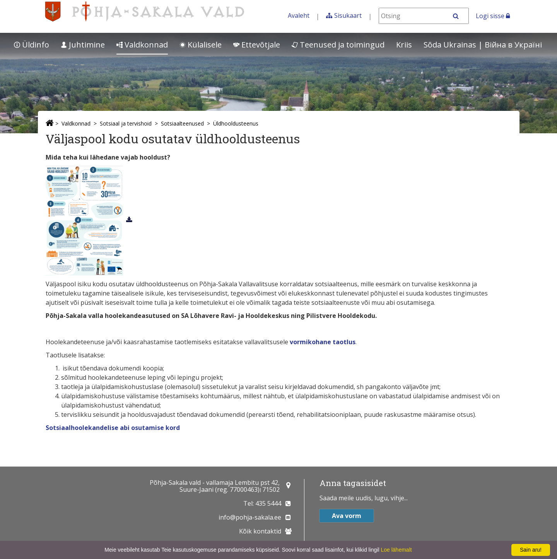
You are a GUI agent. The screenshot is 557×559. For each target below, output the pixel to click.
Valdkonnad (142, 44)
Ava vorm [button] (346, 515)
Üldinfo (31, 44)
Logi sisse (493, 16)
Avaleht (298, 15)
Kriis (404, 44)
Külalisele (200, 44)
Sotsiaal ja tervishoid (126, 123)
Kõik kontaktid (260, 531)
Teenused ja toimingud (338, 44)
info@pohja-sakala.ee (250, 517)
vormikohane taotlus (322, 342)
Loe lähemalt (396, 550)
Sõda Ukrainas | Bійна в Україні (483, 44)
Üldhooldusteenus (235, 123)
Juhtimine (83, 44)
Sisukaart (348, 15)
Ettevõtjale (256, 44)
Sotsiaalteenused (182, 123)
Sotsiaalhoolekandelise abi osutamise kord (113, 427)
